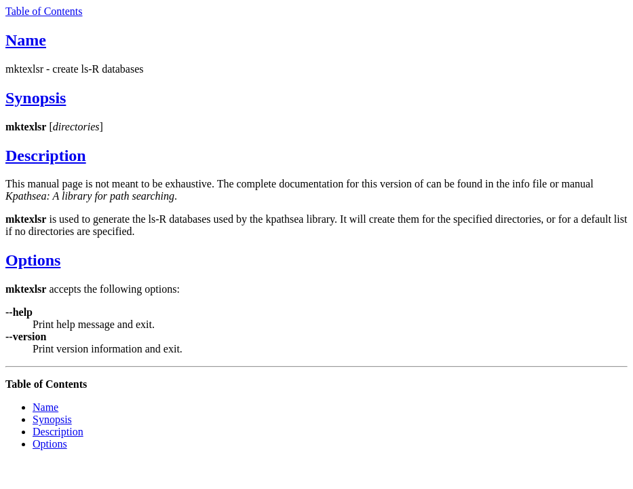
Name (25, 40)
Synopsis (35, 98)
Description (45, 155)
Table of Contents (44, 11)
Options (32, 260)
